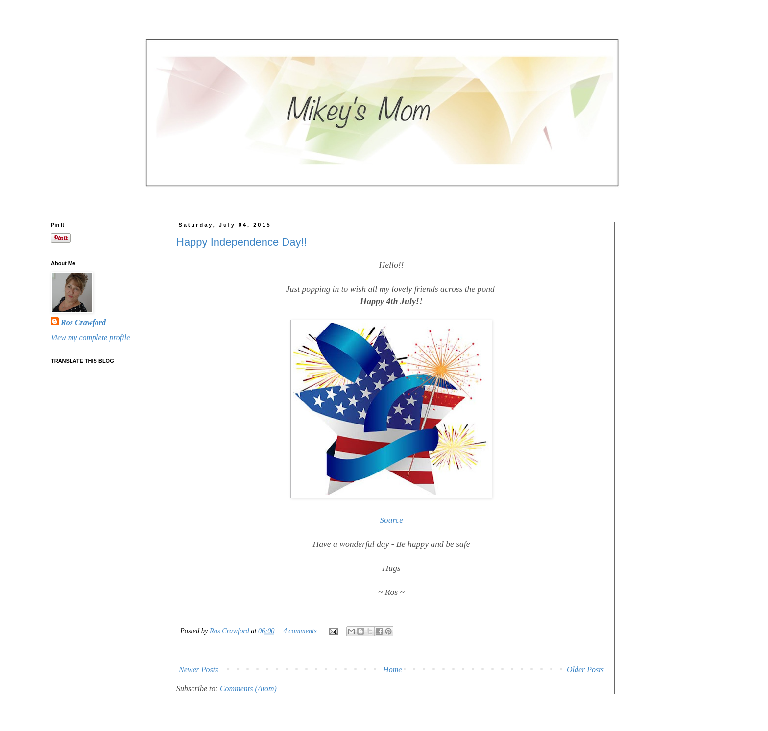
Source (391, 520)
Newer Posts (198, 669)
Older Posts (585, 669)
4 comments (300, 631)
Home (392, 669)
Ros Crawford (230, 631)
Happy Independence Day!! (241, 242)
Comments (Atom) (248, 688)
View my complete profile (90, 337)
